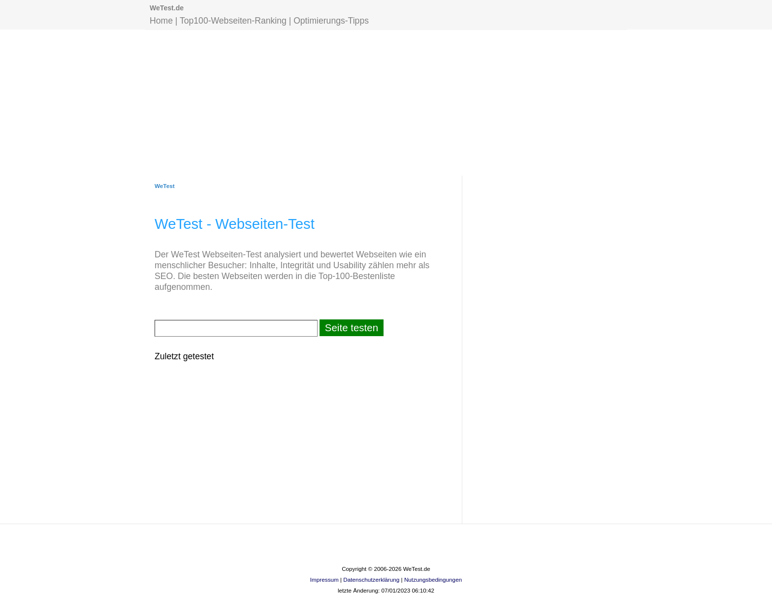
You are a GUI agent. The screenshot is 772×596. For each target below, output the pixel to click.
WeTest (165, 186)
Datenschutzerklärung (371, 579)
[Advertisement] (386, 102)
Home (161, 21)
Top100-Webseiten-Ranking (233, 21)
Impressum (324, 579)
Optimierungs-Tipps (331, 21)
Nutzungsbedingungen (433, 579)
